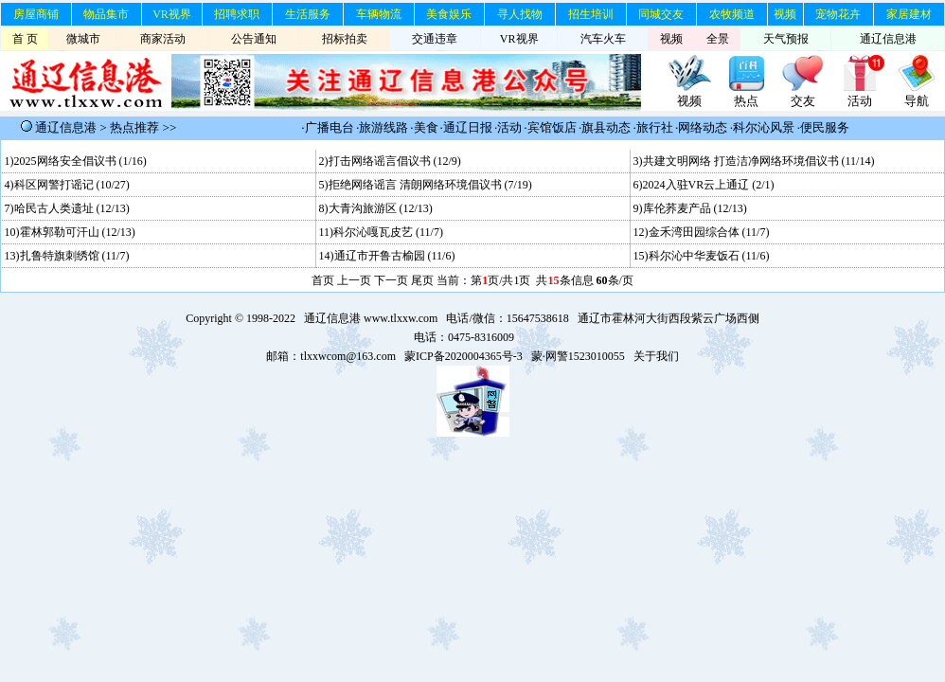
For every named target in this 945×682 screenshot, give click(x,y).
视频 (785, 14)
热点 (746, 101)
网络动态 (702, 127)
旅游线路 (383, 127)
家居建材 (909, 14)
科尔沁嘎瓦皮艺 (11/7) (388, 232)
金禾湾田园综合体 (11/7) (709, 232)
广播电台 (329, 127)
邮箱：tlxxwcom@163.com (331, 356)
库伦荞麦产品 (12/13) (695, 208)
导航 (916, 101)
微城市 (83, 38)
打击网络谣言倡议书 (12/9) (395, 161)
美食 (426, 127)
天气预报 (786, 38)
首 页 (25, 38)
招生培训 (591, 14)
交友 (803, 101)
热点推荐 (134, 127)
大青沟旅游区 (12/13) (381, 208)
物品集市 (106, 14)
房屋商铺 (36, 14)
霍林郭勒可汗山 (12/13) (77, 232)
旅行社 (654, 127)
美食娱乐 (449, 14)
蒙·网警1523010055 (578, 356)
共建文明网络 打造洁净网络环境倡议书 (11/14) (759, 161)
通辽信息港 (888, 38)
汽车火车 (603, 38)
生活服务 (307, 14)
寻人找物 (520, 14)
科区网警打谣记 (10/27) (72, 184)
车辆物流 (378, 14)
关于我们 (656, 356)
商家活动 (163, 38)
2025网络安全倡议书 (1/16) (80, 161)
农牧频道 (732, 14)
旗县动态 (606, 127)
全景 (717, 38)
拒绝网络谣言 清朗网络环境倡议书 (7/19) (430, 184)
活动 (859, 101)
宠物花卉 (838, 14)
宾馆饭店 (552, 127)
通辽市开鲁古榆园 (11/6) (394, 255)
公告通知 (253, 38)
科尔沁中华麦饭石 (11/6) (709, 255)
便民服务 (824, 127)
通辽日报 (467, 127)
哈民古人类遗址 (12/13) (72, 208)
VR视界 (171, 14)
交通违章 (434, 38)
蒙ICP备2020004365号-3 (463, 356)
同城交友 (661, 14)
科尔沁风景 (763, 127)
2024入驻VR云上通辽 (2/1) (709, 184)
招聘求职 (236, 14)
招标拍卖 (344, 38)
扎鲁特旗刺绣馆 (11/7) (75, 255)
